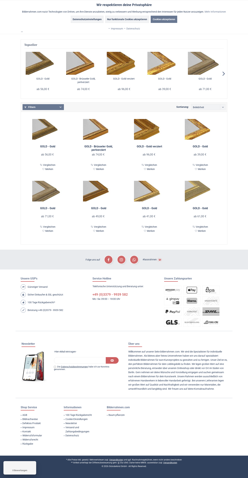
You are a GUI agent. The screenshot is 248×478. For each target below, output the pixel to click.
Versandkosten (116, 460)
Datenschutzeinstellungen (87, 19)
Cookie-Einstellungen (76, 419)
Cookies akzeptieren (164, 19)
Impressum (28, 427)
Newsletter (71, 423)
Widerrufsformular (32, 435)
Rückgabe (27, 443)
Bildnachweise (30, 419)
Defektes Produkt (31, 423)
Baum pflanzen (116, 415)
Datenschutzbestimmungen (74, 366)
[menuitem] (38, 415)
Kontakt (26, 431)
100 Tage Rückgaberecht (78, 415)
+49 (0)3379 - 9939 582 (50, 310)
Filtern (29, 107)
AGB (24, 415)
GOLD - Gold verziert (124, 78)
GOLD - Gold (42, 78)
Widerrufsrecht (30, 439)
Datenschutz (72, 435)
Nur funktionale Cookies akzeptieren (127, 19)
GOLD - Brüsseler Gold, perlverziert (83, 80)
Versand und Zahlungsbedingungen (77, 429)
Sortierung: (182, 107)
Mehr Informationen (215, 11)
